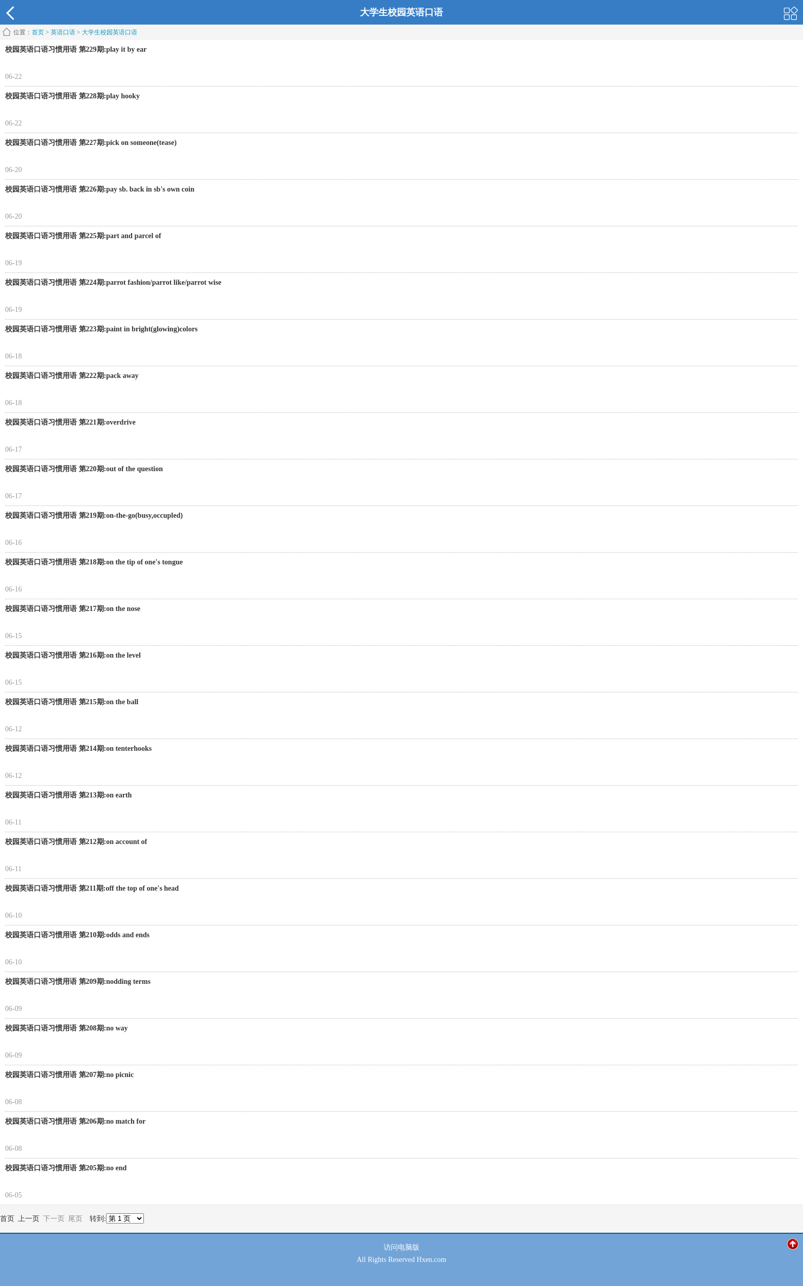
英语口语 (63, 32)
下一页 (54, 1218)
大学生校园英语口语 (109, 32)
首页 (38, 32)
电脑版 (408, 1247)
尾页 (75, 1218)
